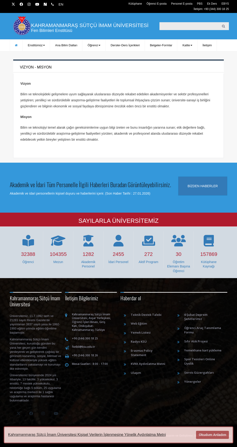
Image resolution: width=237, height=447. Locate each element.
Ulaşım (136, 373)
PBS (200, 3)
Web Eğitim (139, 323)
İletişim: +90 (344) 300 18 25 (211, 9)
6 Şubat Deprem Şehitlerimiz (195, 317)
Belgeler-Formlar (161, 45)
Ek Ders (212, 3)
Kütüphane (135, 3)
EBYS (225, 3)
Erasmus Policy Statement (142, 352)
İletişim (207, 45)
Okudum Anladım (212, 435)
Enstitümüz (36, 45)
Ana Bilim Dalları (66, 45)
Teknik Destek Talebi (146, 315)
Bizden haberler (203, 186)
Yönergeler (192, 381)
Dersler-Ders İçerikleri (125, 45)
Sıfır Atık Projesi (196, 341)
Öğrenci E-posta (157, 3)
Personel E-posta (181, 3)
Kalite (187, 45)
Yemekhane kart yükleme (202, 350)
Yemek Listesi (141, 332)
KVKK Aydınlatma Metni (148, 364)
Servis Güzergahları (199, 372)
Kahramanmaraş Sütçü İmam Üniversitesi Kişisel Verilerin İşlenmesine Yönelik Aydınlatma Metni (87, 435)
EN (61, 4)
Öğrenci (93, 45)
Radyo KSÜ (139, 341)
